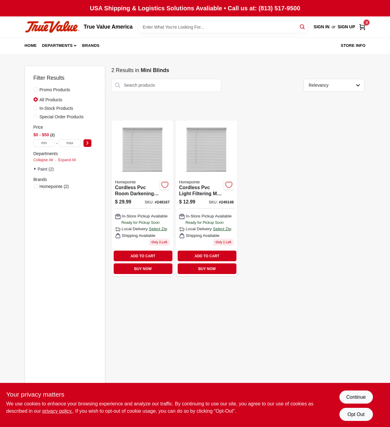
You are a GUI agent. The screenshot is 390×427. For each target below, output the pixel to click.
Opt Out (355, 414)
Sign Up (346, 26)
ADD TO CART (142, 256)
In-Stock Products (56, 108)
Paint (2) (46, 169)
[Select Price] (87, 143)
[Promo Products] (36, 89)
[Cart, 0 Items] (362, 27)
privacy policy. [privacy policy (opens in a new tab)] (57, 411)
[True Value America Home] (52, 27)
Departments (57, 45)
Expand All (67, 160)
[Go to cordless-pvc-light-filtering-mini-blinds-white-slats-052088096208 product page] (206, 198)
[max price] (69, 143)
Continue (356, 397)
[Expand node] (35, 169)
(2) (54, 186)
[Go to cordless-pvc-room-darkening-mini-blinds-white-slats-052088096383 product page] (142, 198)
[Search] (302, 27)
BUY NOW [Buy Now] (142, 269)
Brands (91, 45)
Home (31, 45)
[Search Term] (223, 27)
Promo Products (55, 89)
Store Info (353, 45)
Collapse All (43, 160)
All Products (51, 99)
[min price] (44, 143)
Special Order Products (62, 116)
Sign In (321, 26)
